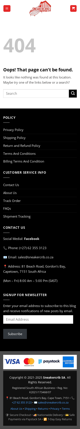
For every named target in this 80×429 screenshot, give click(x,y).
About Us (10, 193)
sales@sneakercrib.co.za (53, 402)
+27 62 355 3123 (22, 402)
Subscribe (15, 334)
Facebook (31, 238)
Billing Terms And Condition (23, 161)
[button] (6, 8)
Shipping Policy (14, 137)
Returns (43, 409)
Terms (66, 409)
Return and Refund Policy (21, 145)
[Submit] (73, 94)
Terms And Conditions (19, 153)
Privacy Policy (13, 130)
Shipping (30, 409)
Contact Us (11, 185)
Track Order (12, 201)
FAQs (7, 208)
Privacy (55, 409)
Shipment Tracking (17, 216)
